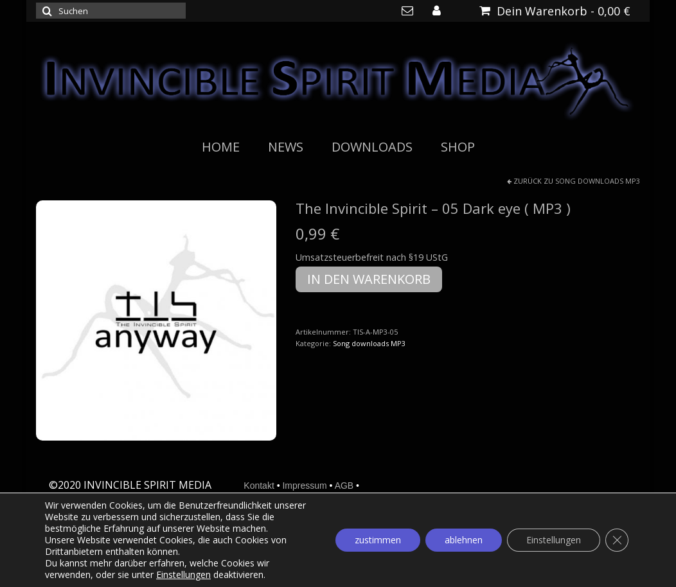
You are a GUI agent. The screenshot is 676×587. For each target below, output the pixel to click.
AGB (344, 485)
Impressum (304, 485)
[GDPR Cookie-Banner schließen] (616, 540)
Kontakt (259, 485)
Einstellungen (183, 575)
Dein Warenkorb (554, 11)
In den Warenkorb (369, 279)
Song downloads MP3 (597, 181)
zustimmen (378, 540)
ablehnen (464, 540)
